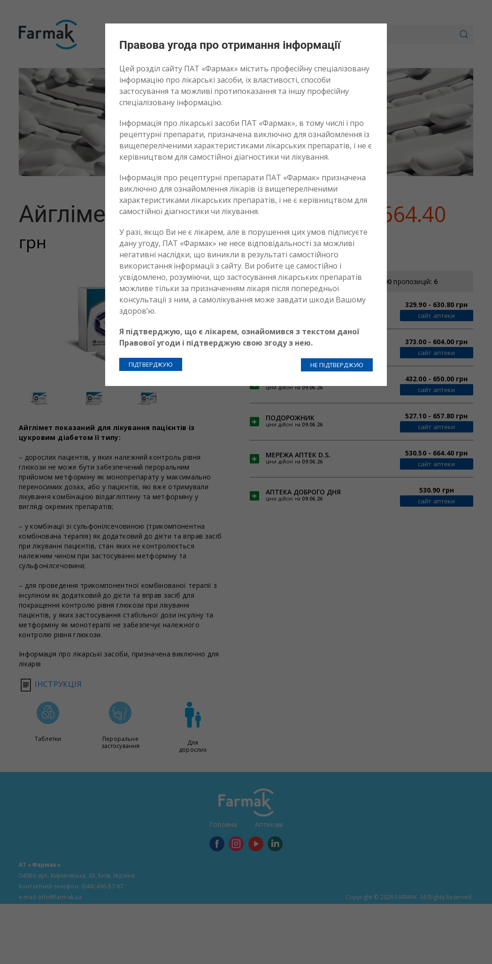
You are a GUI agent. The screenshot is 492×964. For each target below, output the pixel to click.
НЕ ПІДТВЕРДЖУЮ (336, 364)
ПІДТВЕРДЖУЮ (151, 364)
